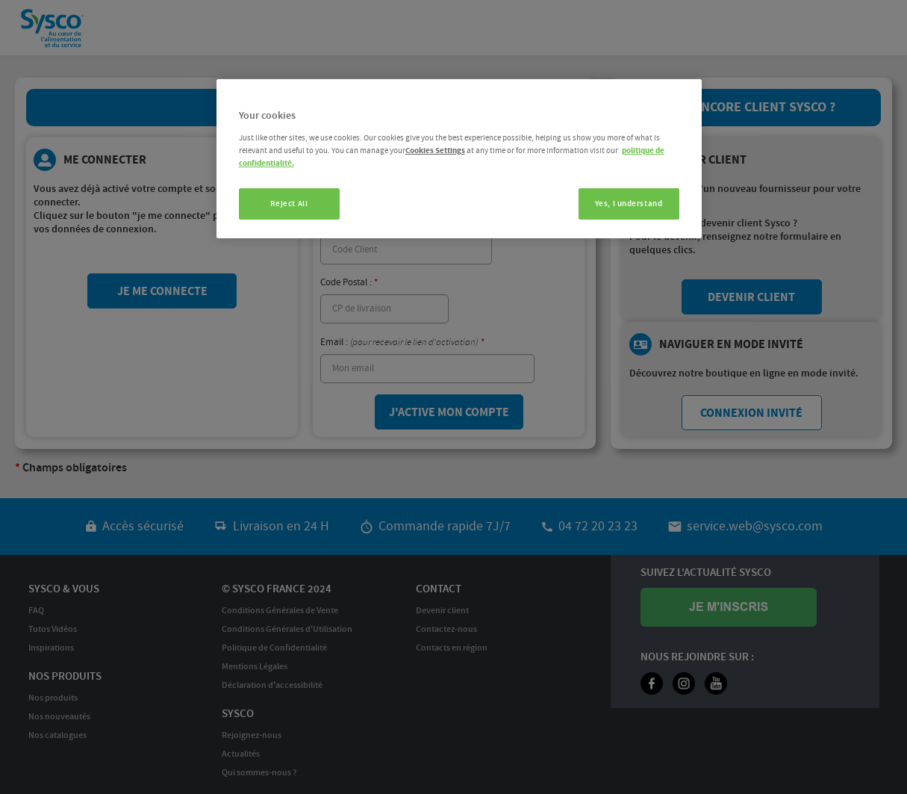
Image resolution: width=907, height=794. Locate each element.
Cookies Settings (435, 150)
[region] (459, 158)
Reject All (289, 203)
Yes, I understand (629, 203)
